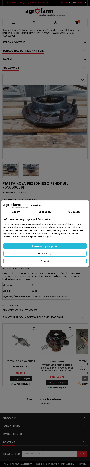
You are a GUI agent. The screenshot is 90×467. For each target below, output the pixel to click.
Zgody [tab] (16, 212)
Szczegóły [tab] (45, 212)
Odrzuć (45, 261)
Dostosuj (45, 253)
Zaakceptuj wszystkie (45, 246)
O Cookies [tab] (74, 212)
